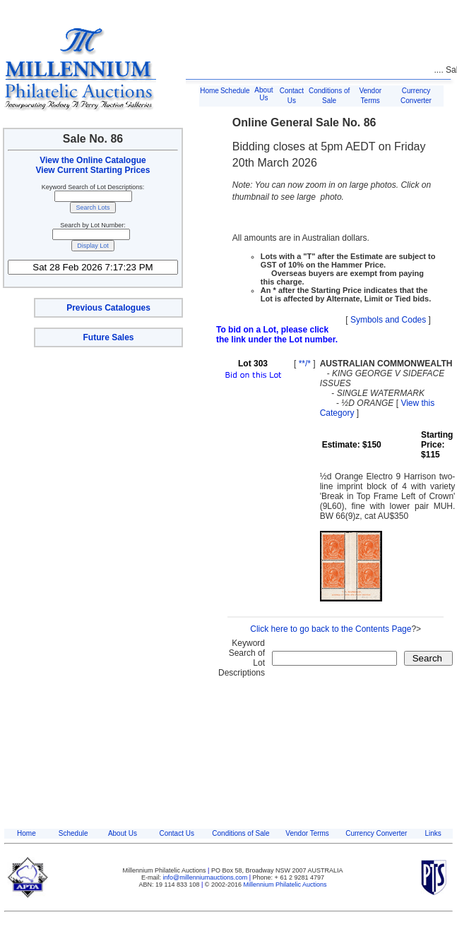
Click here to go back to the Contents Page (330, 629)
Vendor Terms (307, 833)
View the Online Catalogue (93, 160)
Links (433, 833)
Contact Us (176, 833)
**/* (305, 363)
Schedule (235, 91)
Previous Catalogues (108, 308)
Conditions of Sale (240, 833)
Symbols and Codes (388, 320)
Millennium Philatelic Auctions (285, 884)
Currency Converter (376, 833)
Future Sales (108, 337)
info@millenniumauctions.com (206, 877)
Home (209, 91)
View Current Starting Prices (93, 170)
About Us (263, 94)
